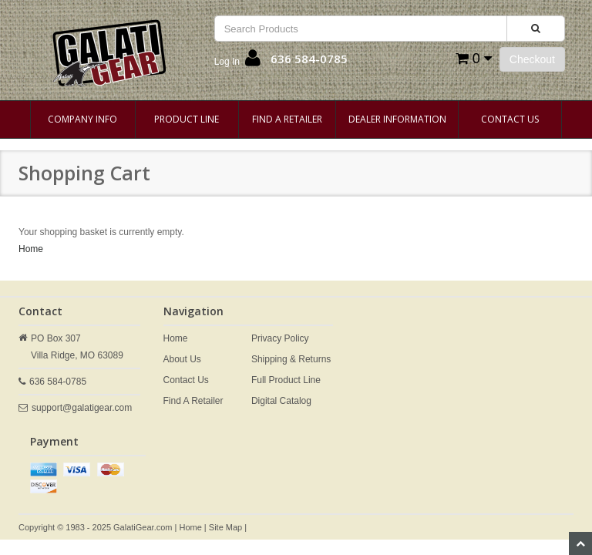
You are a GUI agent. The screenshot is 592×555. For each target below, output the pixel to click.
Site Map (225, 527)
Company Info (82, 119)
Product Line (186, 119)
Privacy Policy (280, 338)
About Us (182, 359)
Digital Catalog (281, 400)
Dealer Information (397, 119)
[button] (237, 61)
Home (30, 249)
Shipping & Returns (291, 359)
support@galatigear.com (82, 407)
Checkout (532, 59)
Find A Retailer (287, 119)
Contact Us (510, 119)
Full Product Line (286, 380)
